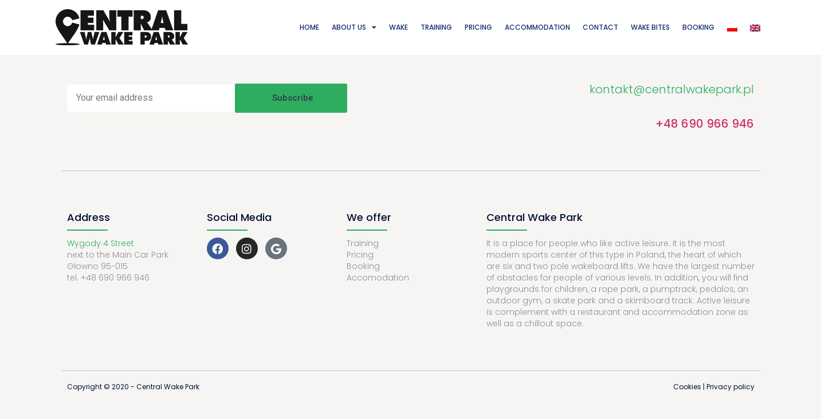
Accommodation (537, 27)
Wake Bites (650, 27)
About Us (354, 27)
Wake (398, 27)
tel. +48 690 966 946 (108, 277)
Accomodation (378, 277)
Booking (698, 27)
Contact (600, 27)
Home (309, 27)
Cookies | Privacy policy (714, 387)
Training (436, 27)
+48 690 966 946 (704, 124)
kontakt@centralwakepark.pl (672, 89)
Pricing (478, 27)
